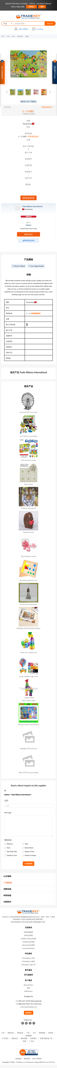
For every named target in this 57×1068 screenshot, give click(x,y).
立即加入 (31, 7)
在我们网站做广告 (46, 1038)
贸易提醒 (28, 1035)
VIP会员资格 (28, 935)
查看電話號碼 (28, 240)
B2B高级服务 (28, 932)
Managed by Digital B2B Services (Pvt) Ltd (40, 1062)
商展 (24, 1041)
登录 (42, 7)
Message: (8, 812)
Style (8, 848)
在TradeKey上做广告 (28, 965)
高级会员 (14, 1038)
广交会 (31, 1041)
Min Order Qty (12, 851)
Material (9, 844)
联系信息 (7, 895)
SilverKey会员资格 (28, 945)
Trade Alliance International (32, 206)
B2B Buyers (28, 991)
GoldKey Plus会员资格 (28, 939)
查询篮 (50, 1033)
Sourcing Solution (28, 948)
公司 (34, 1033)
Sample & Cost (12, 855)
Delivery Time (29, 851)
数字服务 (28, 970)
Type (26, 844)
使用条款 (18, 1059)
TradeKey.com (21, 1062)
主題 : (6, 800)
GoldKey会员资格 (28, 942)
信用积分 (7, 902)
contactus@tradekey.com (28, 1007)
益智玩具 (20, 36)
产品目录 (7, 883)
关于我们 (5, 1038)
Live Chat (40, 29)
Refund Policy (28, 985)
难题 (27, 36)
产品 (8, 36)
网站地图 (24, 1038)
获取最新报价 (47, 107)
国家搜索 (42, 1033)
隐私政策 (27, 1059)
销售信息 (7, 889)
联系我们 (28, 1013)
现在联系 (28, 198)
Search (50, 23)
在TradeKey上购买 (28, 961)
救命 (28, 988)
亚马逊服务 (28, 975)
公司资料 (7, 876)
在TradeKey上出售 (28, 958)
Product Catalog (30, 855)
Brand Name (29, 848)
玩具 (13, 36)
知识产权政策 (37, 1059)
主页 (2, 36)
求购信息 (20, 1033)
